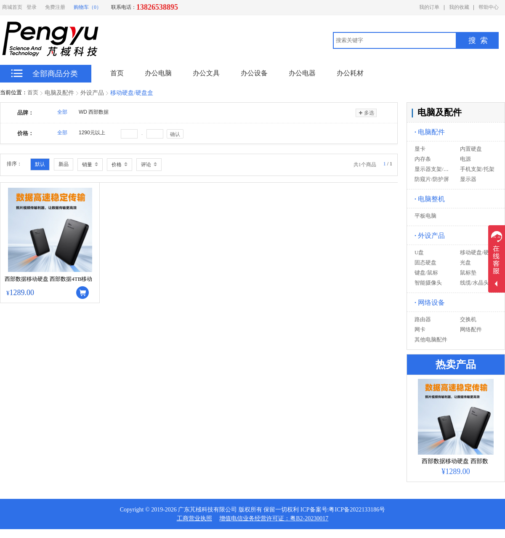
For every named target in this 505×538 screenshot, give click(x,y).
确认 (175, 134)
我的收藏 (459, 7)
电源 (465, 159)
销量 (90, 165)
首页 (32, 92)
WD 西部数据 (94, 112)
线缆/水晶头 (474, 283)
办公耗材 (350, 73)
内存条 (423, 159)
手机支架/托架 (477, 169)
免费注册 (55, 7)
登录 (32, 7)
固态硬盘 (425, 262)
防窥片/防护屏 (432, 179)
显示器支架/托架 (434, 169)
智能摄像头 (428, 283)
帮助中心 (488, 7)
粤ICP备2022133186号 (357, 509)
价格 (120, 165)
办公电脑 (158, 73)
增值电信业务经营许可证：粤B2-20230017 (273, 518)
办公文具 (206, 73)
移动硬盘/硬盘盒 (131, 93)
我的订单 (429, 7)
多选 (366, 113)
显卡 (420, 149)
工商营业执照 (194, 518)
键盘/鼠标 (426, 272)
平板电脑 (425, 216)
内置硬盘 (471, 149)
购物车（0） (87, 7)
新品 (63, 164)
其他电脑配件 (431, 339)
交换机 (468, 319)
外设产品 (92, 93)
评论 (149, 165)
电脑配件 (430, 132)
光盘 (465, 262)
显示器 (468, 179)
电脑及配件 (59, 93)
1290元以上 (92, 133)
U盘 (419, 252)
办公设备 (254, 73)
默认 (40, 164)
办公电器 (302, 73)
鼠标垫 (468, 272)
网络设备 (430, 302)
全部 (62, 112)
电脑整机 (430, 198)
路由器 (423, 319)
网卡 (420, 329)
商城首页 (12, 7)
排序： (14, 164)
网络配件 (471, 329)
